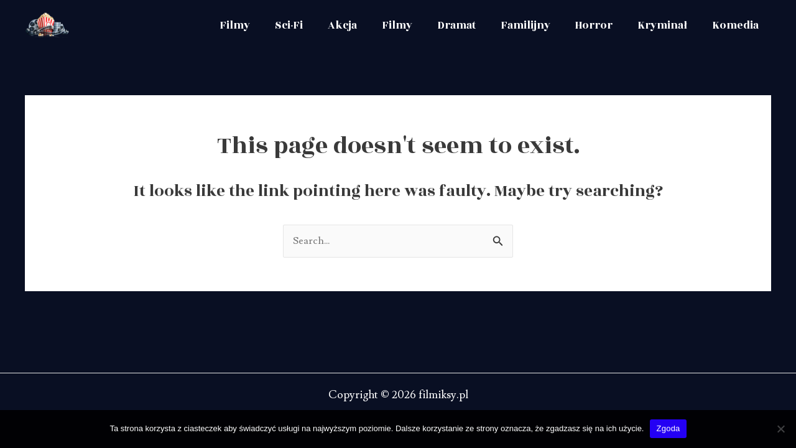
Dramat (467, 25)
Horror (600, 25)
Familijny (534, 25)
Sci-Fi (308, 25)
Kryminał (666, 25)
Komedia (736, 25)
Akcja (358, 25)
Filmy (256, 25)
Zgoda (668, 428)
